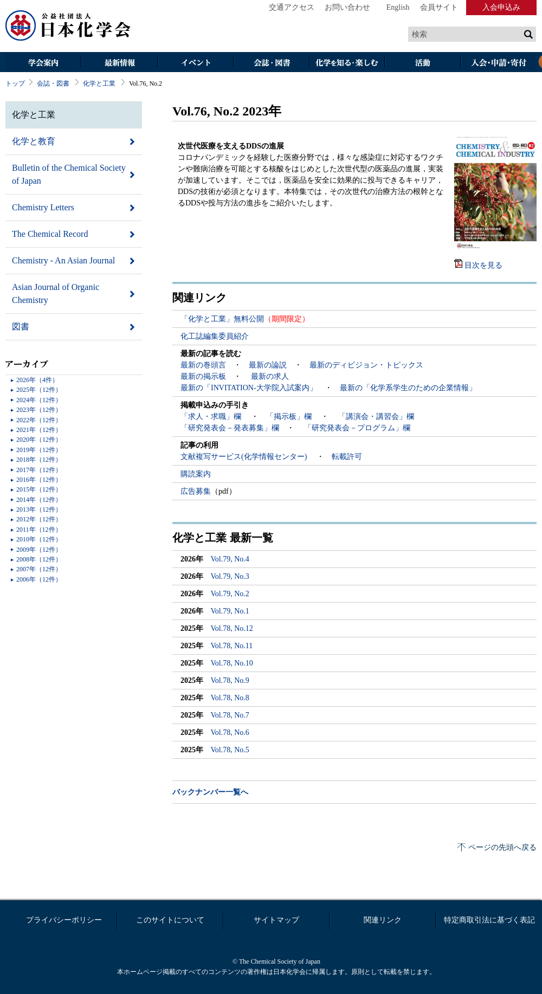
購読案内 (195, 474)
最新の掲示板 (203, 376)
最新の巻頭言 (203, 365)
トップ (15, 83)
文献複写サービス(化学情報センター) (244, 457)
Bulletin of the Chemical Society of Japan (69, 174)
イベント (195, 63)
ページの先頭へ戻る (502, 847)
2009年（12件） (39, 549)
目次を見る (483, 265)
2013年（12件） (39, 509)
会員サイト (439, 7)
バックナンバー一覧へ (210, 792)
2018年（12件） (39, 459)
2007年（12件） (39, 569)
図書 (20, 326)
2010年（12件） (39, 539)
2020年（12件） (39, 439)
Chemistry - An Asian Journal (63, 260)
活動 (423, 63)
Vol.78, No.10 (232, 663)
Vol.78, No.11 (232, 646)
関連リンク (383, 920)
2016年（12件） (39, 479)
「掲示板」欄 (290, 416)
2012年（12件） (39, 519)
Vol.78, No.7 (230, 715)
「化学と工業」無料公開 (222, 319)
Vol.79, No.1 (230, 611)
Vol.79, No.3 (230, 576)
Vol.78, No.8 (230, 698)
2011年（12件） (39, 529)
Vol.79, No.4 (230, 559)
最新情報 (119, 63)
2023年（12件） (39, 410)
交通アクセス (291, 7)
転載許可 (347, 457)
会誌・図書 (271, 63)
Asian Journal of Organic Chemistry (55, 293)
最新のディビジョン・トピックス (366, 365)
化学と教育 (33, 141)
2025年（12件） (39, 389)
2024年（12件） (39, 400)
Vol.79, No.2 (230, 594)
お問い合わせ (347, 7)
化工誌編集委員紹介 (214, 336)
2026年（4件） (37, 380)
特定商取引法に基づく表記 (489, 920)
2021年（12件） (39, 430)
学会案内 (43, 63)
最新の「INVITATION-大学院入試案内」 (248, 388)
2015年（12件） (39, 489)
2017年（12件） (39, 470)
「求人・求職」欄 (211, 416)
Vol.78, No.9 (230, 680)
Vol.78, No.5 (230, 750)
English (398, 7)
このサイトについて (170, 920)
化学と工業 (99, 83)
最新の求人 (270, 376)
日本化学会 (68, 26)
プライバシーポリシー (64, 920)
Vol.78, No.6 (230, 732)
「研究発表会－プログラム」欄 (356, 428)
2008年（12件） (39, 559)
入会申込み (501, 7)
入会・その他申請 (499, 63)
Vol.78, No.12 (232, 628)
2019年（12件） (39, 450)
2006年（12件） (39, 579)
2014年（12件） (39, 500)
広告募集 (195, 491)
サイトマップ (276, 920)
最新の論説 (268, 365)
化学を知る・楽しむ (347, 63)
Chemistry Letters (43, 207)
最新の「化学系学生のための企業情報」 (408, 388)
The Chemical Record (50, 233)
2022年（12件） (39, 420)
